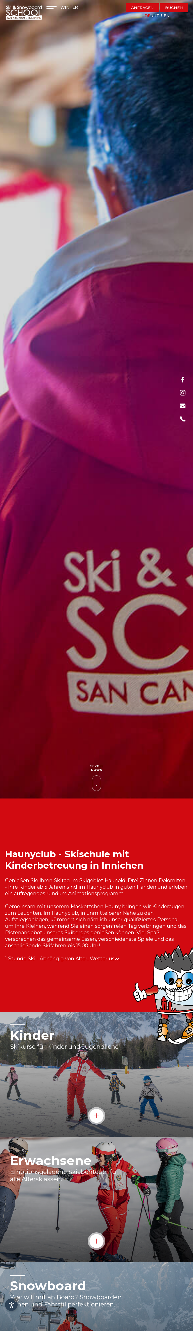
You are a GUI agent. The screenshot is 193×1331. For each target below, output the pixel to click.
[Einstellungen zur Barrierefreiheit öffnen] (11, 1304)
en (167, 16)
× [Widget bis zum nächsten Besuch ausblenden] (16, 1299)
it (157, 16)
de (147, 16)
